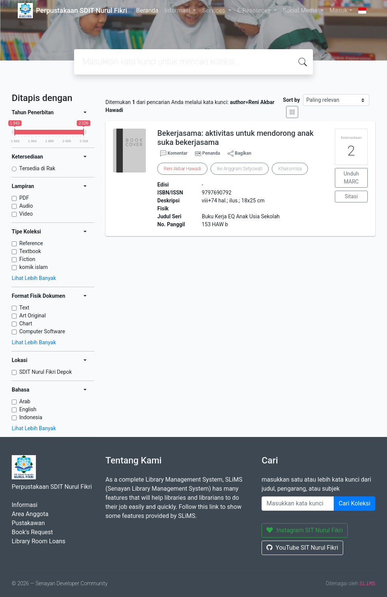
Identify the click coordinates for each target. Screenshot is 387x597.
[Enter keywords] (298, 503)
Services (214, 10)
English (27, 409)
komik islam (33, 267)
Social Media (301, 10)
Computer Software (42, 331)
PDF (24, 198)
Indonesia (30, 417)
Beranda (147, 10)
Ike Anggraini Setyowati (240, 168)
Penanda (211, 153)
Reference (31, 243)
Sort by (291, 100)
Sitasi (351, 196)
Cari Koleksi (354, 503)
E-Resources (254, 10)
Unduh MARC (351, 178)
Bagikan (239, 154)
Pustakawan (28, 523)
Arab (24, 401)
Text (24, 308)
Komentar (173, 154)
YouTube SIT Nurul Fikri (302, 547)
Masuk (339, 10)
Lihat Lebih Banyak (34, 278)
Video (26, 214)
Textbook (30, 251)
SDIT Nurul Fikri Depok (45, 372)
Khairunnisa (290, 168)
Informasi (178, 10)
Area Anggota (30, 514)
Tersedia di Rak (37, 168)
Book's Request (32, 532)
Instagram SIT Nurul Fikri (304, 530)
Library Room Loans (38, 541)
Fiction (27, 259)
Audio (26, 206)
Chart (25, 323)
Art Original (32, 315)
